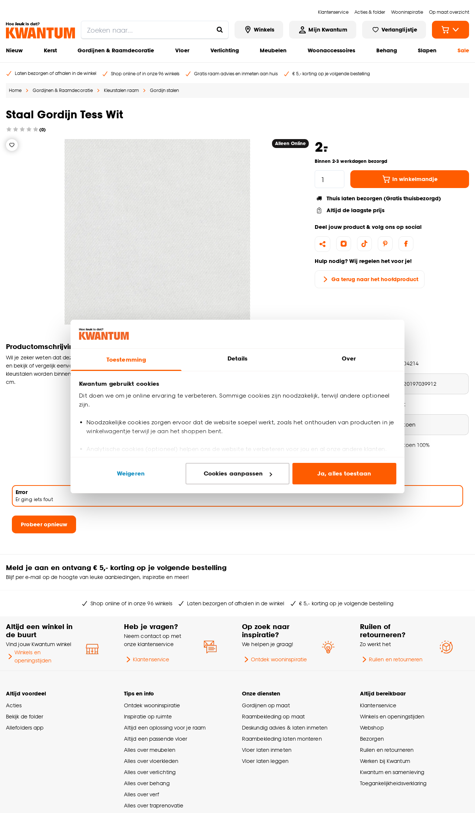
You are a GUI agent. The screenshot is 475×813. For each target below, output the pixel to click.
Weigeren (131, 473)
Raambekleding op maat (273, 716)
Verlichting (224, 50)
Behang (386, 50)
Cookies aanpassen (238, 473)
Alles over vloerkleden (151, 761)
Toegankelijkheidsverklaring (393, 783)
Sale (463, 50)
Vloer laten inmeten (266, 750)
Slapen (427, 50)
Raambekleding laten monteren (282, 738)
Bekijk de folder (24, 716)
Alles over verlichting (150, 772)
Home (15, 90)
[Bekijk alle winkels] (259, 30)
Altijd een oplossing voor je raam (165, 727)
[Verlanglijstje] (12, 145)
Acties (14, 705)
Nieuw (14, 50)
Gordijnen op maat (266, 705)
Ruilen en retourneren (391, 659)
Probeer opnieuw (44, 524)
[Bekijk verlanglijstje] (394, 30)
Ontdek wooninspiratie (274, 659)
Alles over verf (141, 794)
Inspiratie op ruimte (148, 716)
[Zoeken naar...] (219, 29)
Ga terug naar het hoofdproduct (369, 279)
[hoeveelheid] (329, 179)
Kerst (50, 50)
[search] (155, 30)
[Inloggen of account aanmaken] (322, 30)
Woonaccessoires (331, 50)
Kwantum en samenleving (392, 772)
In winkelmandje (410, 179)
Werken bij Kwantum (385, 761)
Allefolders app (24, 727)
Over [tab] (349, 358)
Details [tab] (237, 358)
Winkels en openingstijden (28, 656)
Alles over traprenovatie (153, 805)
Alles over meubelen (149, 750)
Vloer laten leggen (265, 761)
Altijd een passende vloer (155, 738)
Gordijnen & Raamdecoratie (116, 50)
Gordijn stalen (164, 90)
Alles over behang (147, 783)
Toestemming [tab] (126, 359)
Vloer (182, 50)
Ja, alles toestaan (344, 473)
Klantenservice (146, 659)
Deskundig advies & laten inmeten (284, 727)
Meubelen (273, 50)
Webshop (372, 727)
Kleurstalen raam (121, 90)
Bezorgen (372, 738)
